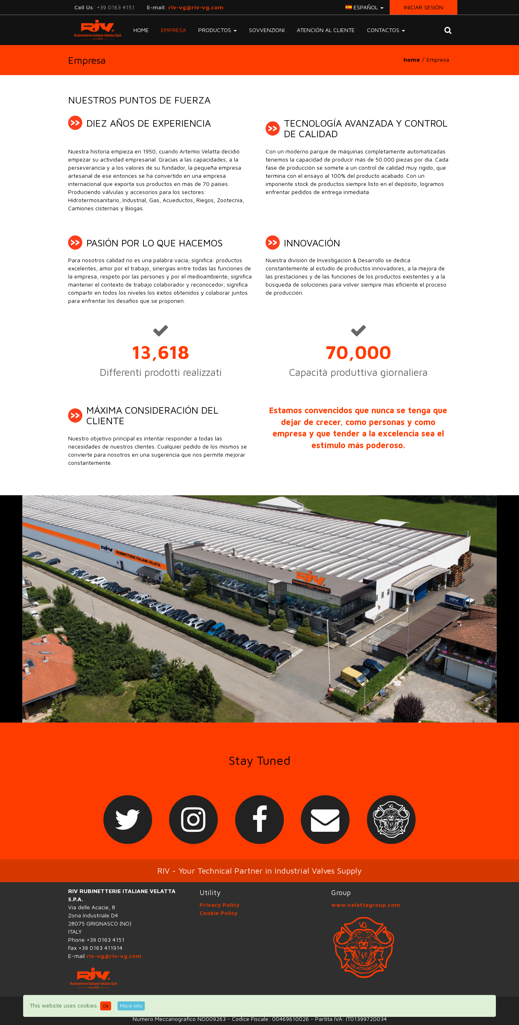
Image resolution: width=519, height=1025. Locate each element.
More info (131, 1006)
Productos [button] (217, 29)
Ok (106, 1006)
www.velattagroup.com (365, 904)
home (411, 59)
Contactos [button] (386, 29)
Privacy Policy (219, 904)
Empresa (173, 29)
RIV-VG (94, 29)
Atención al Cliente (326, 29)
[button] (447, 30)
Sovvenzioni (267, 29)
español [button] (364, 7)
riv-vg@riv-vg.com (195, 7)
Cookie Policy (218, 912)
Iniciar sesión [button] (423, 7)
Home (141, 29)
